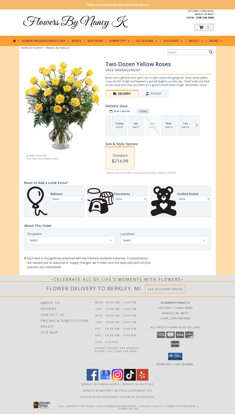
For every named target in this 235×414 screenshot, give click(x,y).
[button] (204, 27)
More (216, 41)
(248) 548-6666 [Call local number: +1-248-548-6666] (205, 17)
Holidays (173, 41)
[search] (211, 52)
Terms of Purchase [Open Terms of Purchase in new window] (181, 406)
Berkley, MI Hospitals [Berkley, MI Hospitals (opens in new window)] (138, 384)
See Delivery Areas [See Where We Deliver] (165, 289)
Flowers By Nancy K (74, 22)
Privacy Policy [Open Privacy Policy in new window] (151, 406)
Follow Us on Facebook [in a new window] (137, 396)
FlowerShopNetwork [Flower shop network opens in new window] (120, 406)
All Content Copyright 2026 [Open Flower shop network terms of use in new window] (81, 406)
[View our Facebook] (92, 379)
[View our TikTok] (130, 379)
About (196, 41)
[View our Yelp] (142, 379)
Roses (76, 41)
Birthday (95, 41)
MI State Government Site (133, 390)
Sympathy (119, 41)
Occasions (147, 41)
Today (143, 111)
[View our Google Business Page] (105, 379)
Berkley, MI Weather (97, 390)
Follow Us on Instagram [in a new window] (99, 396)
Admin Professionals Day (43, 41)
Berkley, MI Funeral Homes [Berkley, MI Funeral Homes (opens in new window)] (101, 384)
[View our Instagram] (117, 379)
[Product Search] (187, 52)
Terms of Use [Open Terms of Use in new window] (129, 408)
